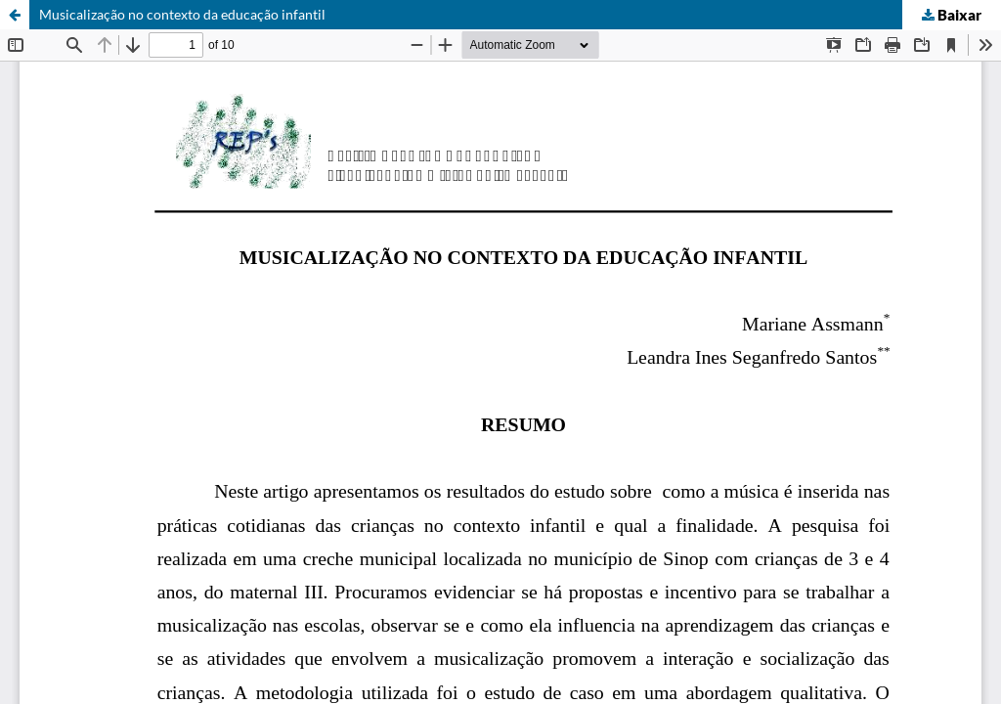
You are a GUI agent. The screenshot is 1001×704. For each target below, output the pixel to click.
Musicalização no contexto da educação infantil (182, 14)
